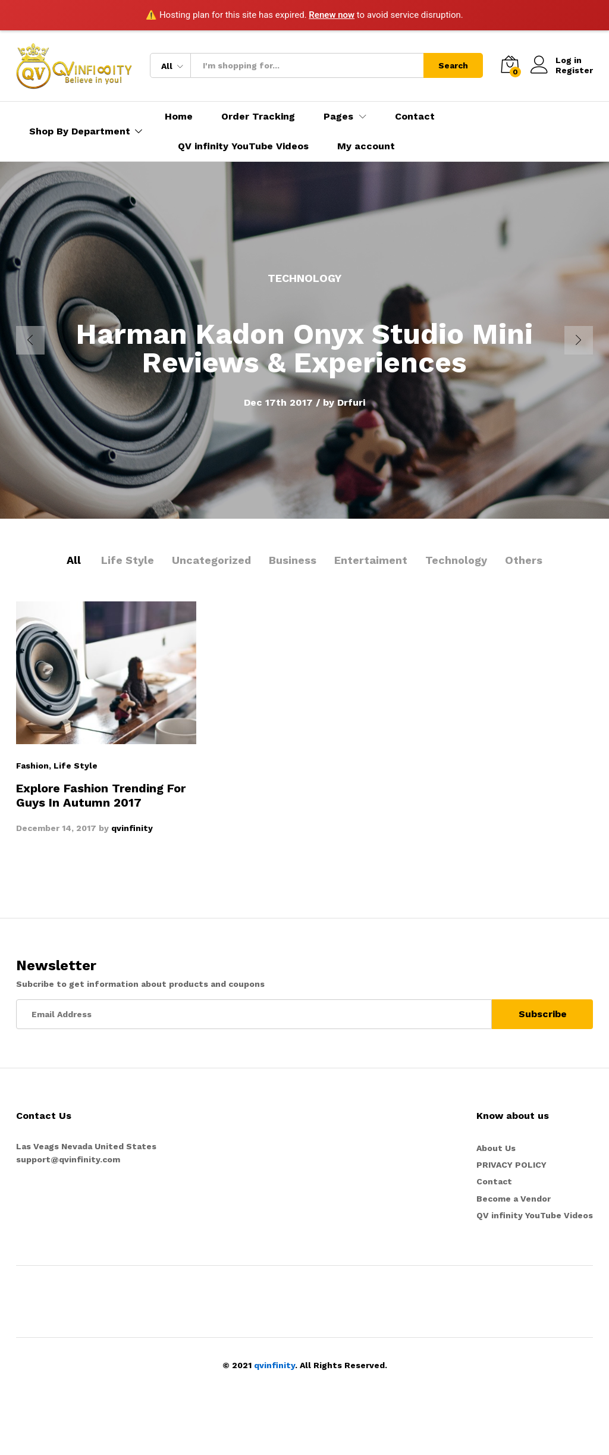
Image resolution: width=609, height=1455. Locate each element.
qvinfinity (132, 828)
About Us (496, 1148)
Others (523, 560)
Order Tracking (258, 116)
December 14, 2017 (56, 828)
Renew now (331, 15)
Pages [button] (338, 116)
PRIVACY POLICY (511, 1164)
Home (179, 116)
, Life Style (73, 765)
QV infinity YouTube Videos (243, 146)
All (74, 560)
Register (574, 70)
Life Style (127, 560)
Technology (456, 560)
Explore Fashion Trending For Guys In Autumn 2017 (101, 795)
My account (366, 146)
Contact (415, 116)
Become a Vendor (513, 1198)
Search (453, 65)
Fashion (32, 765)
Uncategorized (211, 560)
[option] (304, 340)
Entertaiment (370, 560)
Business (292, 560)
